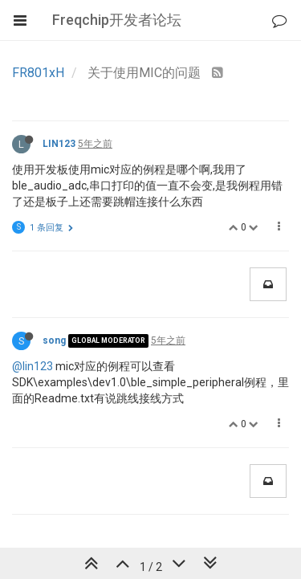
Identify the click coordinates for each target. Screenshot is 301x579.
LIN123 (59, 143)
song (54, 340)
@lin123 (32, 366)
